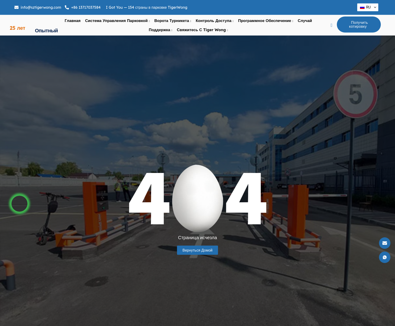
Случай (305, 23)
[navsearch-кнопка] (331, 28)
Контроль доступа (215, 23)
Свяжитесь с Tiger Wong (202, 32)
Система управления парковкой (117, 23)
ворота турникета (172, 23)
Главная (73, 23)
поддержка (160, 32)
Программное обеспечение (265, 23)
